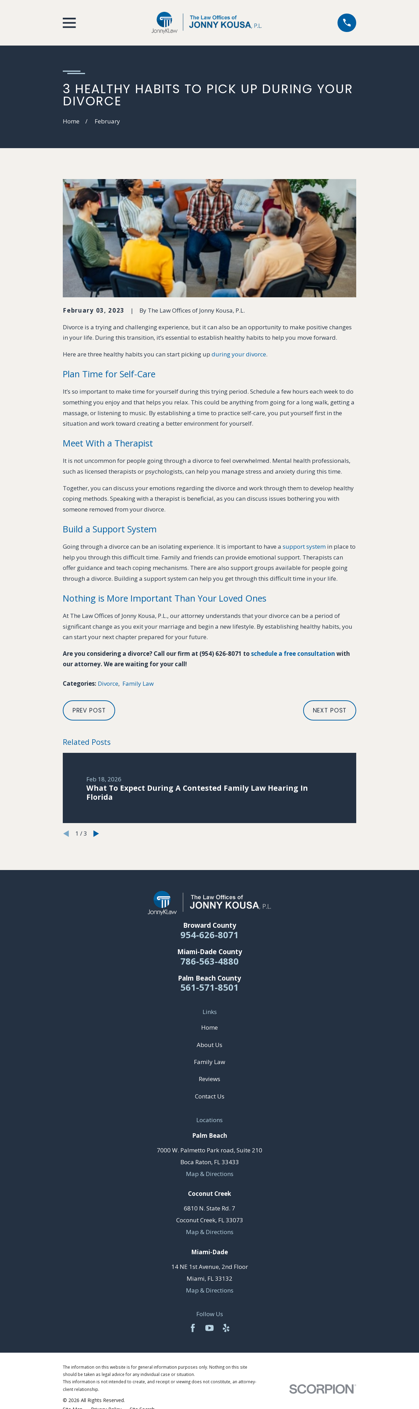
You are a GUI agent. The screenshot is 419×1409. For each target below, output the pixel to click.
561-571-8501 (209, 987)
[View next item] (96, 833)
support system (304, 546)
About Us (209, 1045)
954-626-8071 (209, 935)
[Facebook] (193, 1328)
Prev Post (89, 710)
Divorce (108, 683)
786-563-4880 (209, 961)
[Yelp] (226, 1328)
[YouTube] (209, 1328)
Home (209, 1027)
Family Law (138, 683)
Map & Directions (209, 1174)
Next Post (330, 710)
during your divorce (239, 354)
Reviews (209, 1079)
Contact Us (209, 1096)
